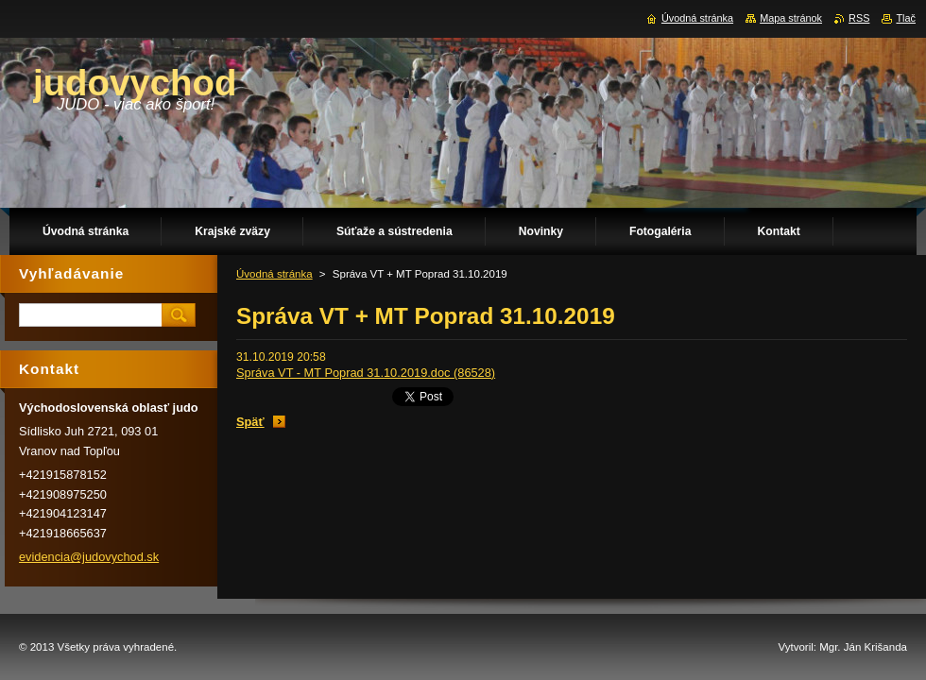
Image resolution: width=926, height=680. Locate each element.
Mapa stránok (791, 18)
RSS (859, 18)
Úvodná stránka (274, 274)
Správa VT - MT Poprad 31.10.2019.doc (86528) (365, 373)
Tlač (906, 18)
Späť (250, 422)
